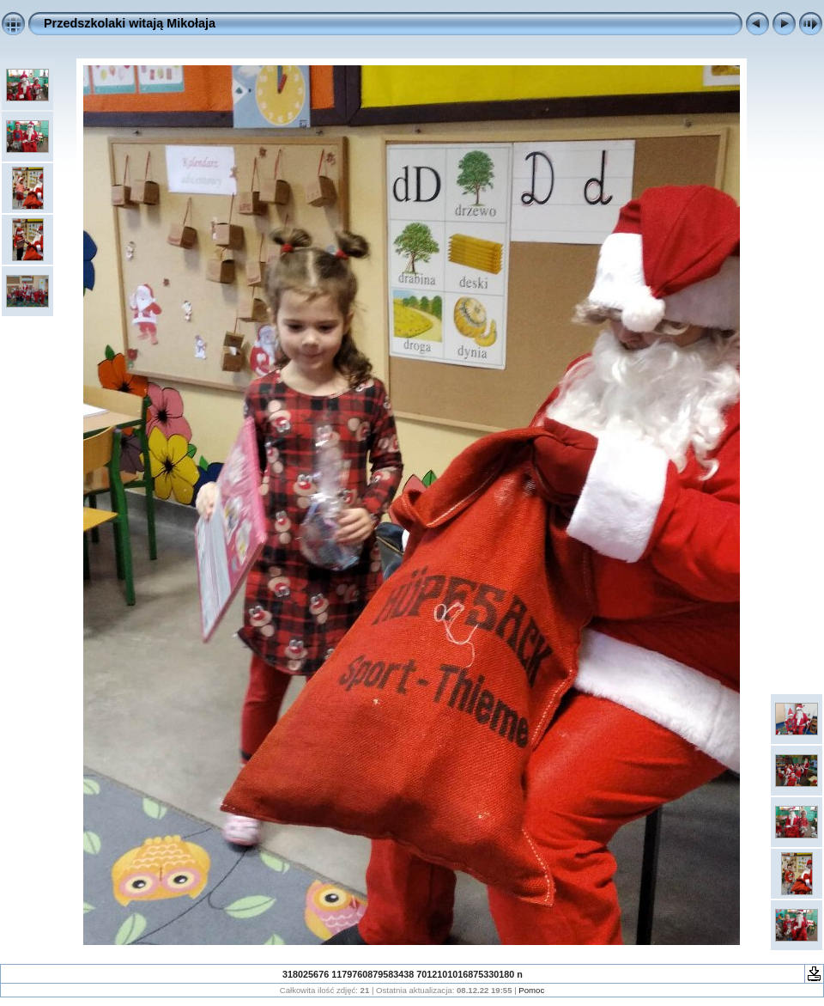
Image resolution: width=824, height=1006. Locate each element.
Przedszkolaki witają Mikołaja (129, 23)
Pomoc (531, 990)
